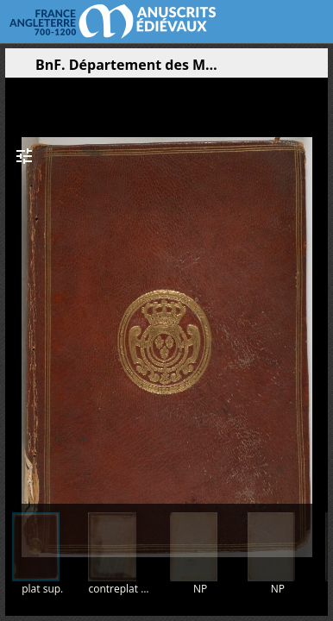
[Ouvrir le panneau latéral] (18, 69)
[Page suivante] (316, 283)
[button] (233, 69)
